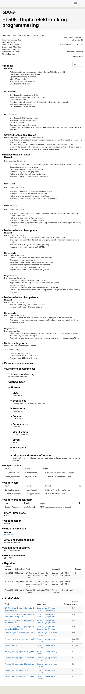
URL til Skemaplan (14, 528)
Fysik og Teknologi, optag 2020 (16, 670)
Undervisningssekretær (17, 500)
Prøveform (17, 408)
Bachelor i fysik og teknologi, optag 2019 (19, 633)
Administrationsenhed (16, 547)
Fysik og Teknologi (12, 645)
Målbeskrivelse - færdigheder (20, 230)
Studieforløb (10, 598)
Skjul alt (77, 64)
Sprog (15, 440)
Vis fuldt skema (9, 535)
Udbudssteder (11, 521)
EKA (14, 393)
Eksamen (14, 387)
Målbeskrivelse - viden (16, 154)
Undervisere (10, 483)
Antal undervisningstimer (18, 540)
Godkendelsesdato (14, 555)
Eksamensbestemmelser (17, 363)
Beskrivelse (18, 401)
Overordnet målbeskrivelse (19, 135)
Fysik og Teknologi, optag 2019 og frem (19, 652)
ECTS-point (18, 447)
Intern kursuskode (14, 513)
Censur (15, 416)
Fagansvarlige (11, 465)
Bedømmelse (19, 424)
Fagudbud (9, 563)
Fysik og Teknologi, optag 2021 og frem (19, 676)
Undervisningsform (14, 343)
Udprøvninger (15, 382)
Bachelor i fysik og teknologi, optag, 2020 (20, 639)
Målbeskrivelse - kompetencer (20, 297)
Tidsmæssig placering (20, 374)
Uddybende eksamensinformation (31, 455)
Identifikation (19, 432)
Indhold (7, 66)
